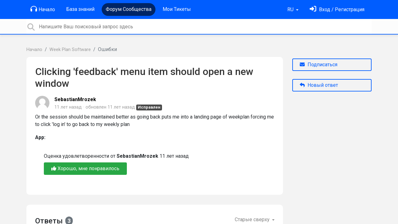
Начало (42, 9)
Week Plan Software (70, 49)
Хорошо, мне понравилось (85, 168)
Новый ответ (319, 85)
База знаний (80, 9)
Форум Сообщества (128, 9)
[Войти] (337, 9)
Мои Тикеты (177, 9)
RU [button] (291, 9)
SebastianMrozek (75, 99)
